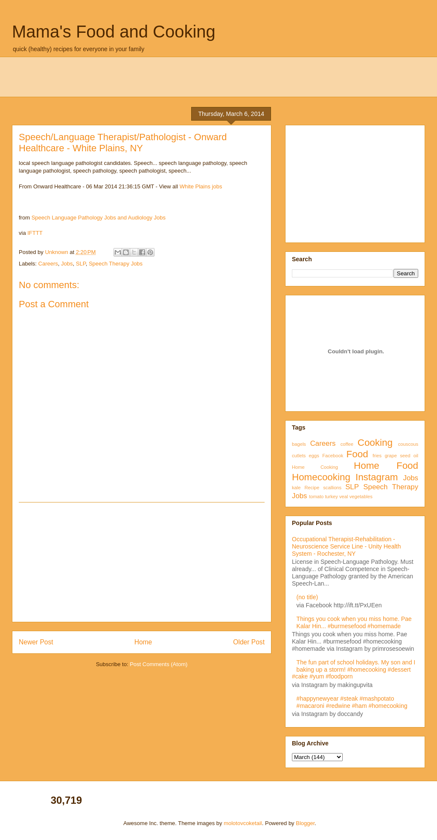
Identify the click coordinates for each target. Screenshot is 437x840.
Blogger (305, 823)
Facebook (332, 455)
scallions (332, 487)
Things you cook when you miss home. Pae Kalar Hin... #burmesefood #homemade (354, 622)
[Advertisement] (142, 562)
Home (143, 642)
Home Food (386, 465)
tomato (316, 496)
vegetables (361, 496)
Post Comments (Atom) (158, 664)
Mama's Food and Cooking (114, 31)
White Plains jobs (201, 186)
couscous (408, 444)
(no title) (307, 597)
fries (377, 455)
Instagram (376, 477)
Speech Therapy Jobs (116, 263)
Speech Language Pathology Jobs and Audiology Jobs (99, 217)
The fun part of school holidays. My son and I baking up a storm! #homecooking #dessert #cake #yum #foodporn (353, 669)
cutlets (299, 455)
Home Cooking (315, 467)
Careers (48, 263)
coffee (347, 444)
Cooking (375, 442)
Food (357, 454)
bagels (299, 444)
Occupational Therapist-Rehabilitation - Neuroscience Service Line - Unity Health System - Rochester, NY (346, 546)
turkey (331, 496)
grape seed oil (401, 455)
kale (296, 487)
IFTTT (34, 233)
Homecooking (321, 477)
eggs (314, 455)
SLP (81, 263)
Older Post (249, 642)
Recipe (311, 487)
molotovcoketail (243, 823)
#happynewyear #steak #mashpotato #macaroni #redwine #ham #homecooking (352, 702)
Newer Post (36, 642)
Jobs (67, 263)
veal (343, 496)
